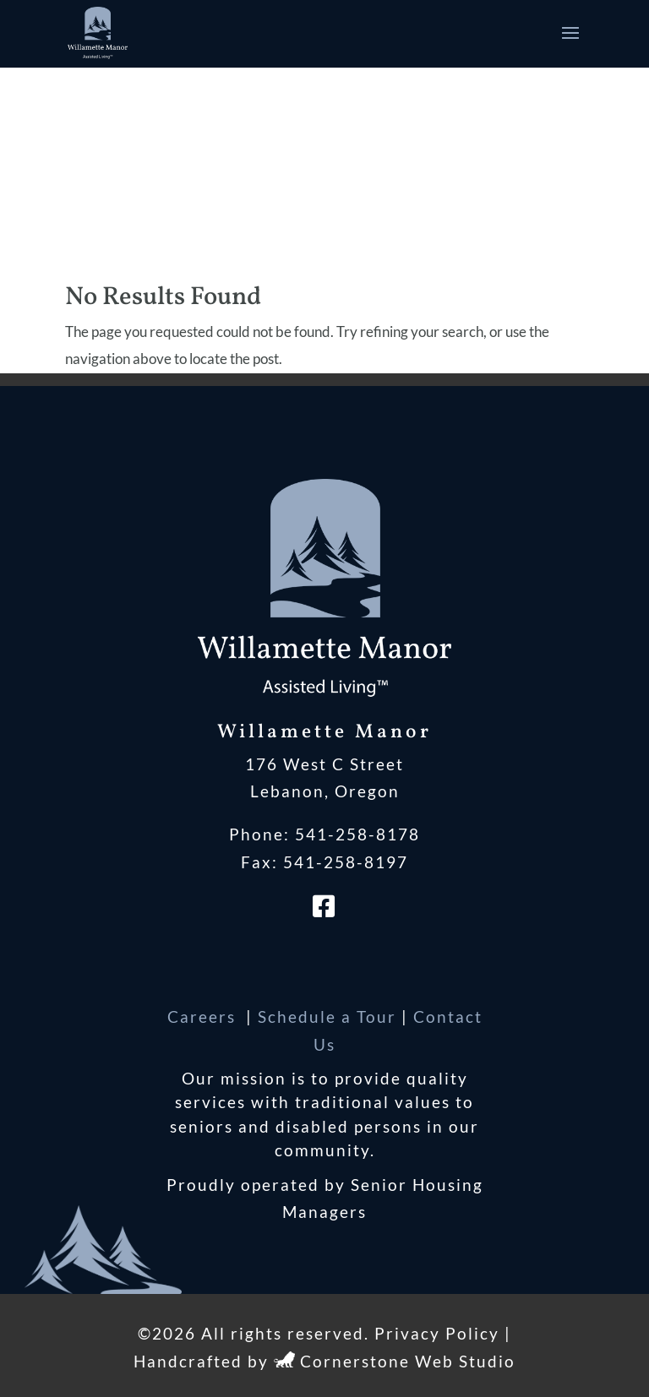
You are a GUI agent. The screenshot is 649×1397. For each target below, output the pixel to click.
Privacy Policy (436, 1333)
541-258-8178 (357, 834)
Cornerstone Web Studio (407, 1361)
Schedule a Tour (327, 1016)
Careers (204, 1016)
